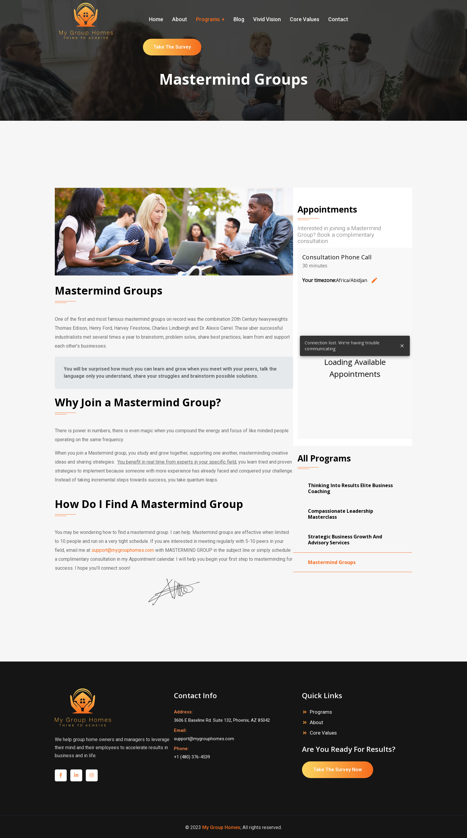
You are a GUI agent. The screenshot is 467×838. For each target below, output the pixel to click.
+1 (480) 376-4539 (192, 757)
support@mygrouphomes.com (122, 550)
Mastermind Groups (332, 562)
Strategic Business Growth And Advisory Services (345, 539)
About (316, 722)
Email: (180, 730)
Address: (183, 712)
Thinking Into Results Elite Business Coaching (350, 488)
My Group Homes (221, 827)
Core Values (323, 733)
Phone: (181, 748)
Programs (321, 712)
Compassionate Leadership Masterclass (340, 514)
